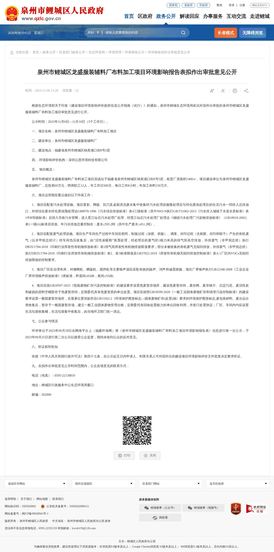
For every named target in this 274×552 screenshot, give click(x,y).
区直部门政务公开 (72, 52)
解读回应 (189, 16)
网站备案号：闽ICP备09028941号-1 (26, 513)
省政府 (188, 5)
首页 (129, 16)
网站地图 (42, 499)
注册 (242, 5)
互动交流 (236, 16)
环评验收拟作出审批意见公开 (169, 52)
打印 (124, 455)
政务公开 (166, 16)
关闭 (150, 455)
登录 (231, 5)
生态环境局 (97, 52)
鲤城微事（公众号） (160, 508)
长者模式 (226, 33)
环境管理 (114, 52)
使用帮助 (10, 499)
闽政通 (160, 517)
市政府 (203, 5)
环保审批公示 (134, 52)
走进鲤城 (260, 16)
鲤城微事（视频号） (203, 508)
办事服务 (213, 16)
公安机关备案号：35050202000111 (65, 506)
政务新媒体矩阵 (149, 499)
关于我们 (26, 499)
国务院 (173, 5)
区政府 (145, 16)
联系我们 (58, 499)
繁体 (219, 5)
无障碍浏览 (252, 33)
